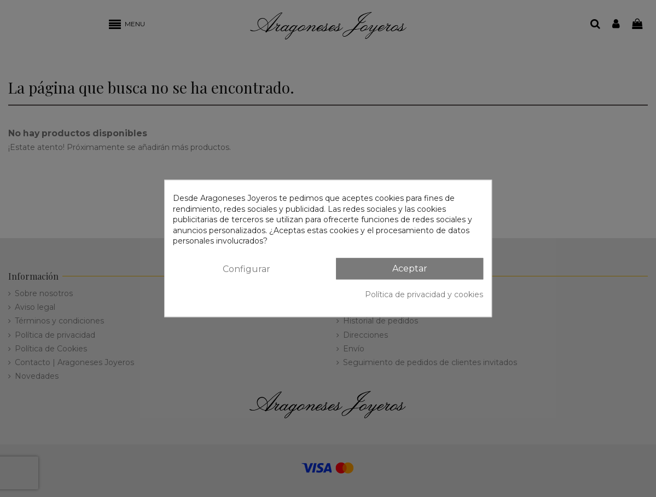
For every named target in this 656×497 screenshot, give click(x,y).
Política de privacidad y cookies (424, 294)
